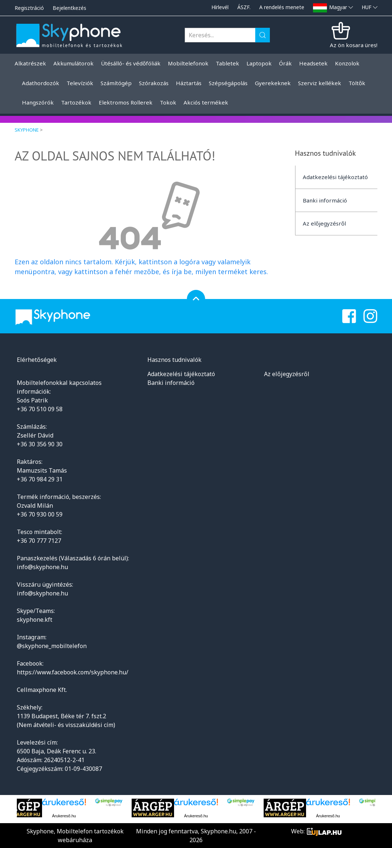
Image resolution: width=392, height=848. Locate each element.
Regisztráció (29, 7)
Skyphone (27, 129)
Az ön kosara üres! (353, 45)
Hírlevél (220, 7)
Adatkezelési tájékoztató (335, 177)
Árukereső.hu (64, 816)
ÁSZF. (243, 7)
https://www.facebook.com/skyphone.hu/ (72, 672)
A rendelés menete (281, 7)
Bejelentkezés (69, 7)
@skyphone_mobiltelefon (52, 646)
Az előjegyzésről (324, 223)
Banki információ (325, 200)
